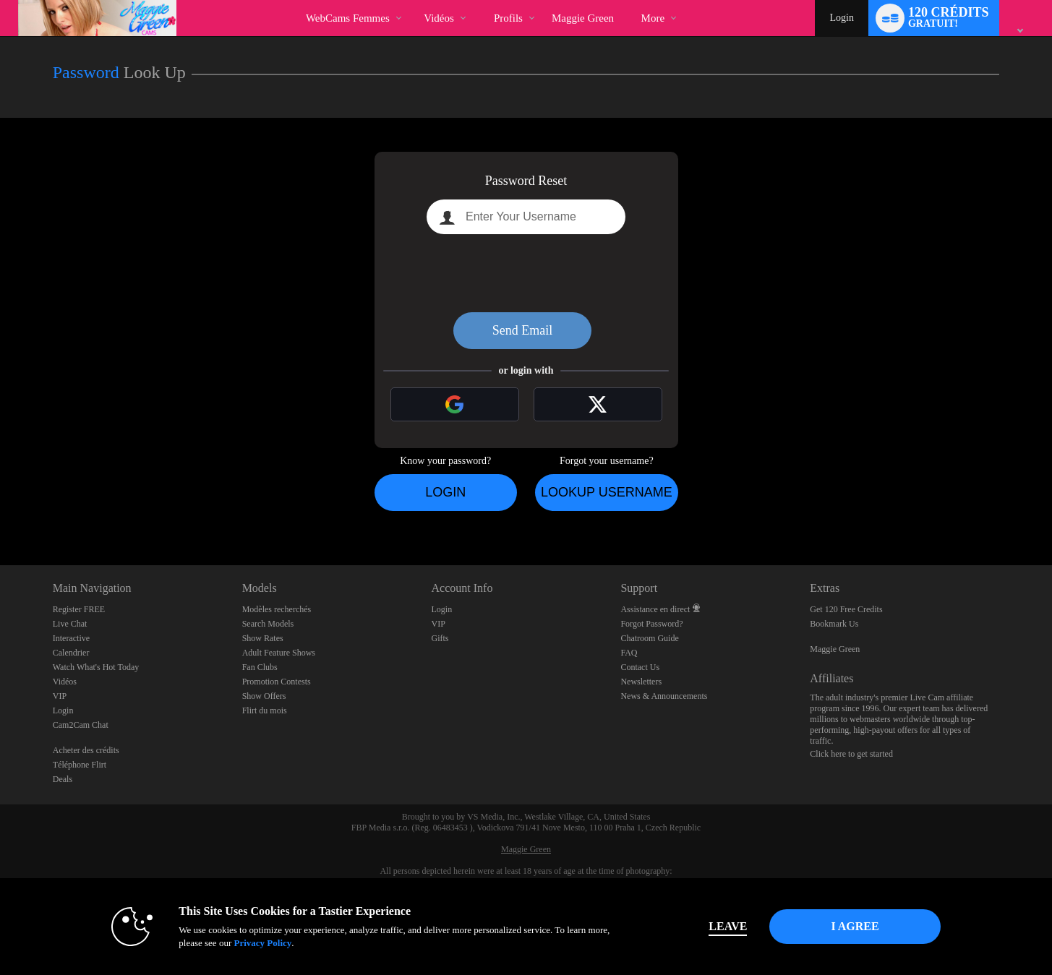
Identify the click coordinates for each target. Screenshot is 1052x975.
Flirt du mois (264, 710)
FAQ (628, 653)
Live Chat (70, 624)
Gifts (440, 638)
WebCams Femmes (348, 18)
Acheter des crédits (86, 750)
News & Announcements (663, 696)
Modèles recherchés (277, 609)
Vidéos (439, 18)
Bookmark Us (834, 624)
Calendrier (71, 653)
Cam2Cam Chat (80, 725)
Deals (62, 779)
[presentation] (526, 273)
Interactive (71, 638)
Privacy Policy (262, 942)
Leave (728, 926)
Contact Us (639, 667)
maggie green (583, 18)
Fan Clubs (260, 667)
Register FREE (79, 609)
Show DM (0, 511)
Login (841, 17)
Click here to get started (851, 754)
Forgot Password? (651, 624)
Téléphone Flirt (79, 765)
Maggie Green (835, 649)
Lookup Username (606, 492)
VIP (60, 696)
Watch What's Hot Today (96, 667)
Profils (508, 18)
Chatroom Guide (649, 638)
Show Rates (262, 638)
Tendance (411, 0)
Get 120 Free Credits (846, 609)
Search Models (268, 624)
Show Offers (264, 696)
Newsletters (641, 682)
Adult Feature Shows (278, 653)
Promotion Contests (276, 682)
